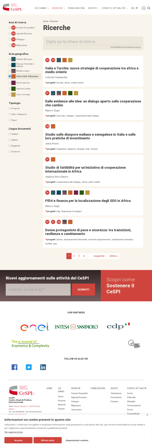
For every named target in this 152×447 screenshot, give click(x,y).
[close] (147, 414)
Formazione (116, 397)
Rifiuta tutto (47, 440)
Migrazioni (19, 45)
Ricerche (57, 8)
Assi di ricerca (17, 22)
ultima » (113, 255)
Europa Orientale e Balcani (23, 65)
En (132, 8)
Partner (61, 409)
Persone (62, 400)
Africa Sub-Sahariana (24, 76)
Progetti (15, 108)
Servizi (93, 8)
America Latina (20, 89)
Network (62, 405)
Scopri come (120, 286)
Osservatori (76, 410)
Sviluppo (18, 39)
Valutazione (116, 393)
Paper (14, 120)
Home (46, 21)
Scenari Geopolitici (23, 27)
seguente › (100, 255)
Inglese (14, 140)
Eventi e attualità (114, 8)
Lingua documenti (20, 128)
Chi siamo (41, 8)
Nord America (20, 83)
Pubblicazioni (76, 8)
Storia (60, 396)
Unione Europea (21, 59)
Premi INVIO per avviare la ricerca (125, 47)
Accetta (18, 440)
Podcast (114, 401)
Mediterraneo (20, 71)
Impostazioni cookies (77, 440)
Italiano (14, 134)
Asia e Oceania (20, 94)
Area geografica (18, 53)
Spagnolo (15, 145)
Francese (15, 151)
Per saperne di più (13, 432)
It (137, 8)
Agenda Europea (21, 33)
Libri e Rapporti (19, 114)
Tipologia (14, 103)
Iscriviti (83, 289)
